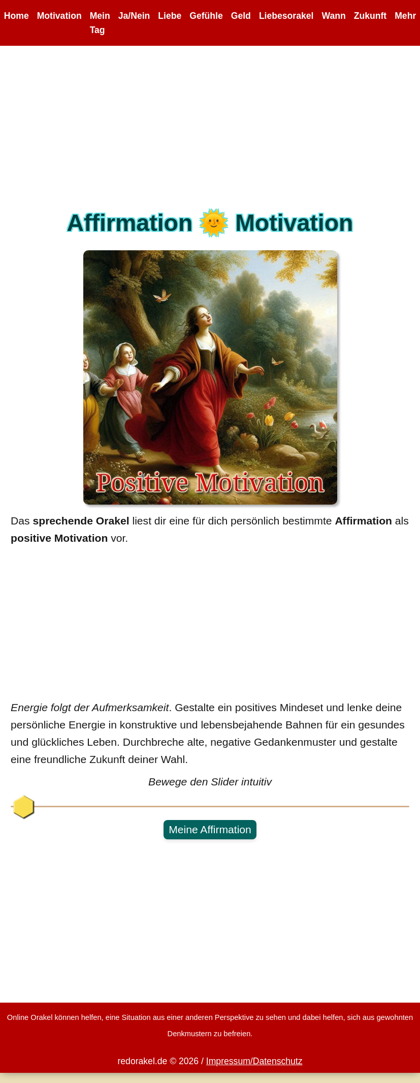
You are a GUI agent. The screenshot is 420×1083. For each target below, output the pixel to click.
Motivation (59, 16)
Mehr (405, 16)
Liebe (169, 16)
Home (16, 16)
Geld (241, 16)
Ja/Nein (134, 16)
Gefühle (206, 16)
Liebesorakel (286, 16)
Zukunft (370, 16)
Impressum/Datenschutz (254, 1061)
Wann (333, 16)
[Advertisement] (210, 133)
